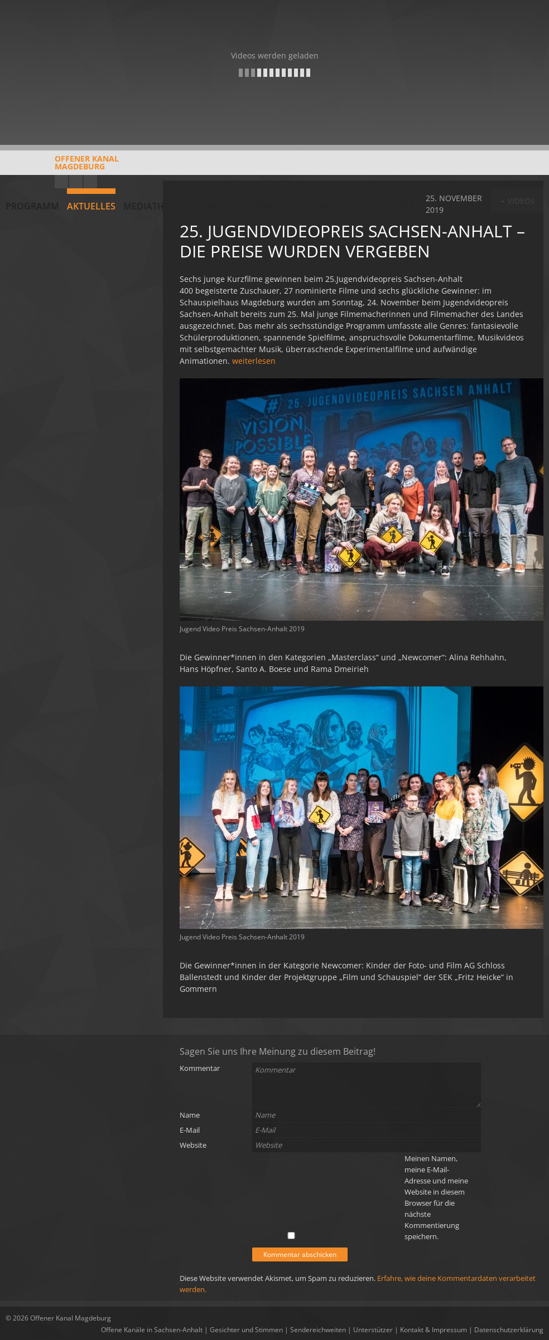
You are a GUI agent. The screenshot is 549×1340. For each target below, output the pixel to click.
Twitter (90, 181)
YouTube (61, 181)
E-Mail (190, 1130)
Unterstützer (373, 1329)
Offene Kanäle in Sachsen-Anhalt (152, 1329)
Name (190, 1115)
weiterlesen (254, 360)
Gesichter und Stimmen (246, 1329)
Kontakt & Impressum (433, 1329)
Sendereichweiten (318, 1329)
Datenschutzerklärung (508, 1329)
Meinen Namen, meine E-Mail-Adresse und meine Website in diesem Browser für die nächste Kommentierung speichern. (436, 1197)
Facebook (76, 181)
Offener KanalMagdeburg (62, 166)
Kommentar (200, 1068)
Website (193, 1145)
